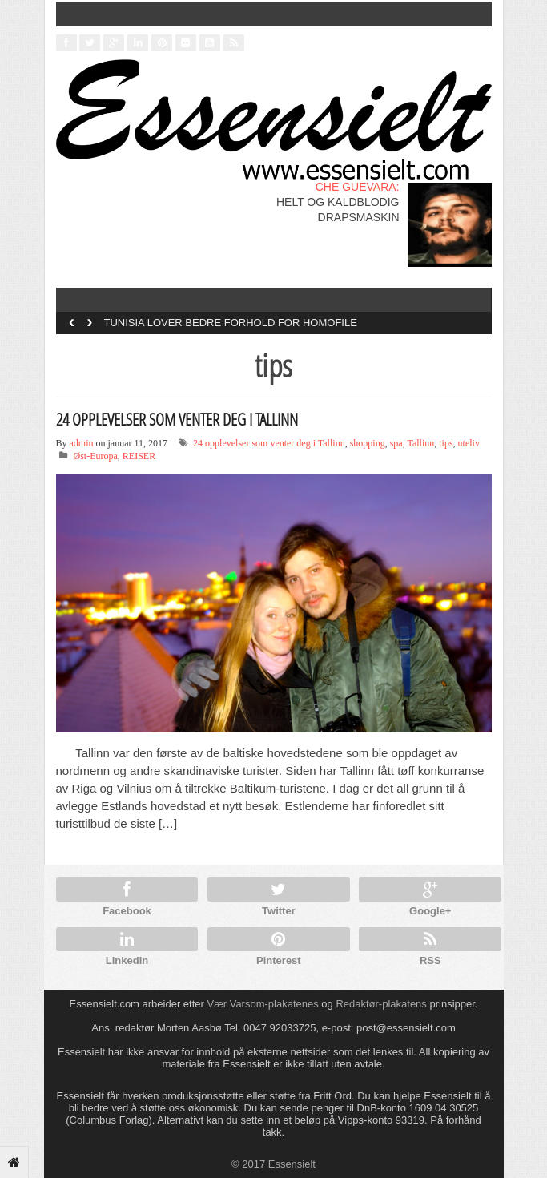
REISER (139, 456)
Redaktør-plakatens (381, 1004)
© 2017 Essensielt (273, 1164)
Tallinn (420, 443)
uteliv (469, 443)
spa (396, 443)
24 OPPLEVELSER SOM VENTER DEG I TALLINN (177, 419)
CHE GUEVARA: (358, 186)
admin (82, 443)
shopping (367, 443)
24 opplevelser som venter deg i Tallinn (269, 443)
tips (445, 443)
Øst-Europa (96, 456)
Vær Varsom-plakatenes (263, 1004)
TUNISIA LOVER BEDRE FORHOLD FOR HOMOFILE (230, 323)
